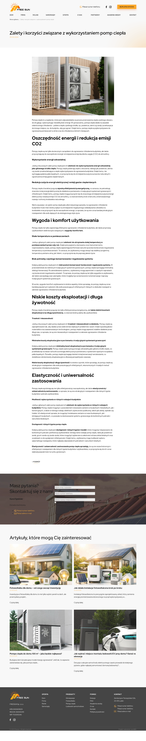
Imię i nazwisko (60, 491)
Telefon (58, 497)
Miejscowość (60, 503)
